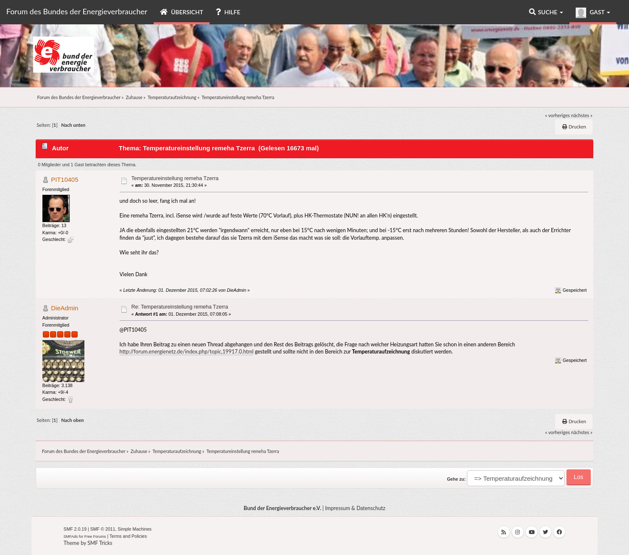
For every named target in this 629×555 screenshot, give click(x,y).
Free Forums (95, 536)
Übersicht (181, 12)
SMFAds (70, 536)
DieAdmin (65, 308)
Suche (546, 12)
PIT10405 (65, 179)
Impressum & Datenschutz (355, 508)
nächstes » (581, 115)
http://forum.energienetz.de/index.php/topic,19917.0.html (187, 351)
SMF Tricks (99, 543)
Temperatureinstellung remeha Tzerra (175, 178)
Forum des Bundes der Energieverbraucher (76, 11)
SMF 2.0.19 (74, 528)
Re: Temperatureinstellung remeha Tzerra (179, 307)
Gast (593, 13)
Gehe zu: (456, 479)
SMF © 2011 (102, 528)
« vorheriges (557, 115)
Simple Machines (135, 528)
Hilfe (228, 12)
